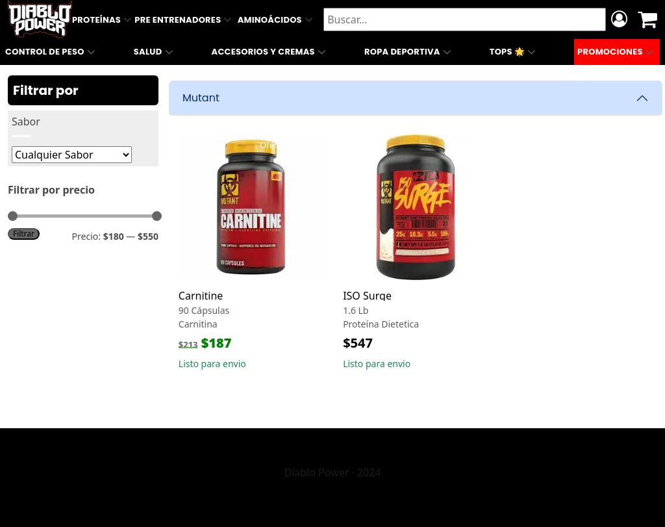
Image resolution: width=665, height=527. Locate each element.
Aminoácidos (277, 19)
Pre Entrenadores (184, 19)
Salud (155, 51)
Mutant (201, 97)
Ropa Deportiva (409, 51)
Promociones (617, 51)
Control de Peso (51, 51)
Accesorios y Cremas (270, 51)
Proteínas (103, 19)
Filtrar (23, 233)
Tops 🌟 (514, 51)
